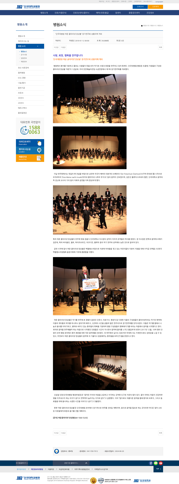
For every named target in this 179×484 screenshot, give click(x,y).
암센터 (118, 13)
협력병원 (21, 73)
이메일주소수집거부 (101, 469)
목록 (160, 47)
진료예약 (155, 6)
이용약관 (51, 469)
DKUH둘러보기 (147, 1)
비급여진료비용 (64, 469)
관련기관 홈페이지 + (71, 463)
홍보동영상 (22, 113)
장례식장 (123, 1)
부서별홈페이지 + (22, 463)
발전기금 (21, 88)
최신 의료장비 (23, 68)
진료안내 (140, 6)
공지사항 (24, 55)
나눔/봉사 (22, 83)
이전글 (56, 47)
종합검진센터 (115, 1)
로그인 (108, 1)
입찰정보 (24, 58)
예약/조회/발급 (102, 13)
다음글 (63, 47)
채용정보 (24, 61)
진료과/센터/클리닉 (81, 13)
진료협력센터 (137, 1)
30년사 (21, 98)
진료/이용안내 (60, 13)
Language (159, 1)
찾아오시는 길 (23, 41)
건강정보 (150, 13)
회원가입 (101, 1)
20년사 (21, 103)
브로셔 (20, 93)
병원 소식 (22, 46)
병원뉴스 (24, 51)
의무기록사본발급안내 (81, 469)
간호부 (130, 1)
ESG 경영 (22, 78)
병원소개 (44, 13)
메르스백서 (22, 108)
